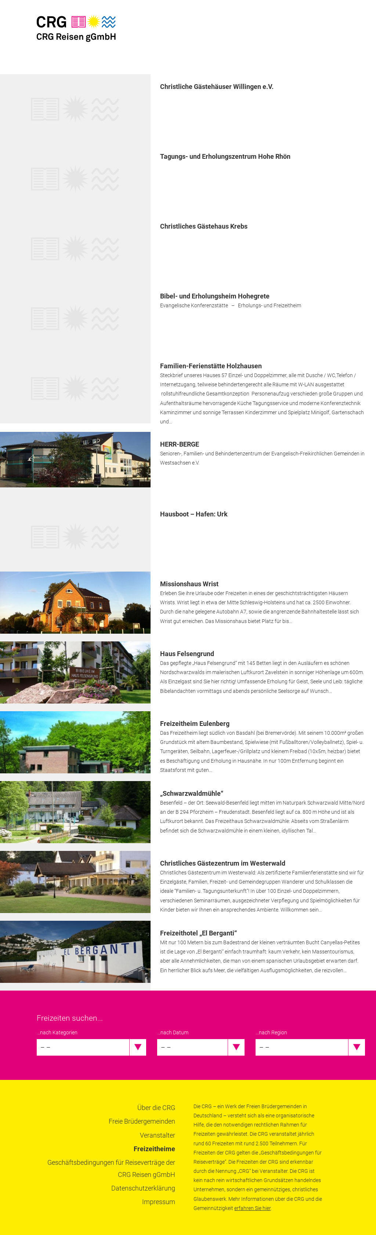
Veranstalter (157, 1135)
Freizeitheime (154, 1149)
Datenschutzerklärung (143, 1188)
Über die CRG (156, 1108)
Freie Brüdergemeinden (142, 1121)
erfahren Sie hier (252, 1208)
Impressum (158, 1202)
